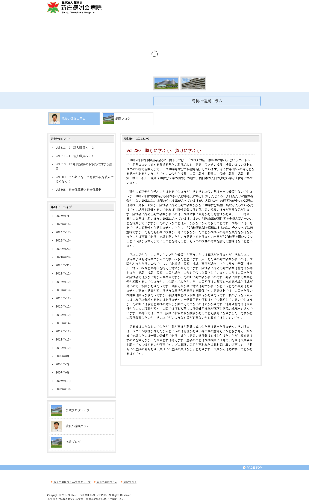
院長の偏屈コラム (78, 426)
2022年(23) (63, 248)
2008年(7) (62, 364)
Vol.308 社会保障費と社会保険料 (79, 189)
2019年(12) (63, 273)
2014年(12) (63, 314)
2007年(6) (62, 372)
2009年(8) (62, 356)
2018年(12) (63, 282)
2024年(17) (63, 232)
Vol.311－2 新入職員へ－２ (75, 147)
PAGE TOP (252, 467)
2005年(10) (63, 389)
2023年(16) (63, 240)
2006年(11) (63, 380)
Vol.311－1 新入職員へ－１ (75, 156)
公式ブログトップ (78, 410)
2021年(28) (63, 257)
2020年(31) (63, 265)
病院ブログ (122, 118)
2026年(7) (62, 216)
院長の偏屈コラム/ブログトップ (70, 482)
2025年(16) (63, 224)
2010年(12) (63, 348)
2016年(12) (63, 298)
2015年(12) (63, 306)
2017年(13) (63, 290)
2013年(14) (63, 323)
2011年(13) (63, 339)
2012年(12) (63, 331)
